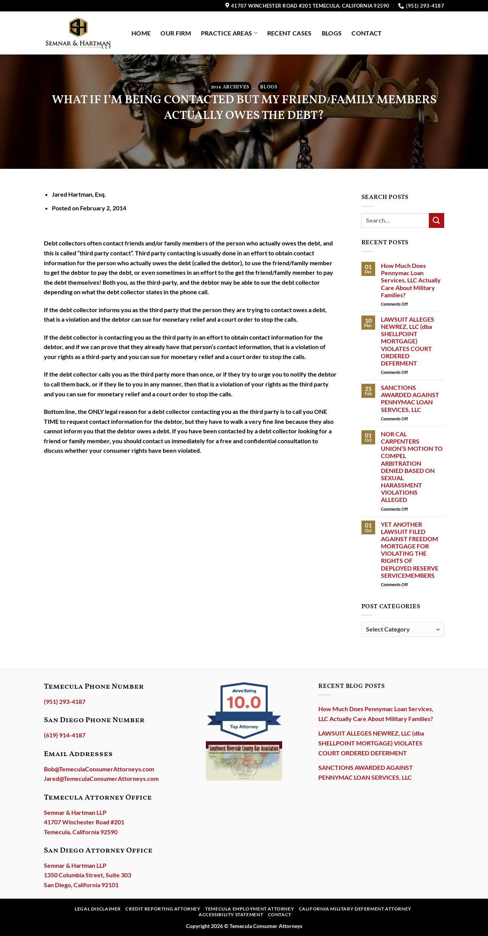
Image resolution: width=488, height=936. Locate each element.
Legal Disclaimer (98, 909)
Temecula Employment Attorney (249, 909)
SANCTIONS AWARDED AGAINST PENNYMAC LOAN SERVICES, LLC (410, 398)
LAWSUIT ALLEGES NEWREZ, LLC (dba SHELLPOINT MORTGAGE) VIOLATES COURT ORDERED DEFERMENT (407, 341)
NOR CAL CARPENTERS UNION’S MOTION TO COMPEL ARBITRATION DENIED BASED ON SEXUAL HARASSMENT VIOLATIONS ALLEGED (412, 466)
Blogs (332, 33)
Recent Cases (289, 33)
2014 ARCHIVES (230, 87)
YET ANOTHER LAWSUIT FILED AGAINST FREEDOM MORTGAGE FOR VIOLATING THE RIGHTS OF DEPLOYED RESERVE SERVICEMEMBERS (409, 550)
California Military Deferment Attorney (355, 909)
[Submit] (436, 220)
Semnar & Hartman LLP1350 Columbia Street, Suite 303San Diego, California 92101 (87, 875)
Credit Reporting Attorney (162, 909)
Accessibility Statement (231, 914)
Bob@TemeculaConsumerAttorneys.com (99, 769)
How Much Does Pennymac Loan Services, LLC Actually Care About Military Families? (411, 280)
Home (141, 33)
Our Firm (176, 33)
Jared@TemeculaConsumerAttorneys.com (101, 778)
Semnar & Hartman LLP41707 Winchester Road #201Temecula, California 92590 (84, 822)
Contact (367, 33)
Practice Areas (229, 33)
